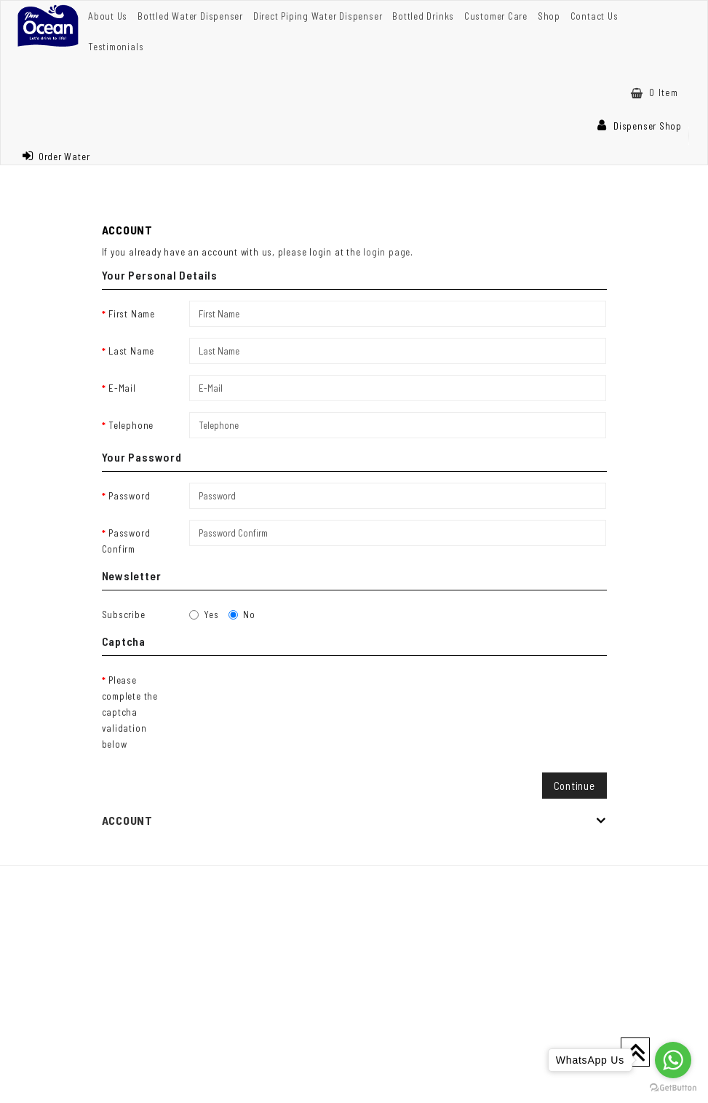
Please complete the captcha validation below (130, 712)
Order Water (56, 156)
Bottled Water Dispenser (190, 16)
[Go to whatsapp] (673, 1060)
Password (129, 496)
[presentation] (299, 695)
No (241, 614)
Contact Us (594, 16)
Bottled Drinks (423, 16)
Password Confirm (126, 541)
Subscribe (124, 614)
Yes (203, 614)
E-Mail (122, 388)
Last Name (131, 351)
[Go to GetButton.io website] (673, 1088)
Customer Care (496, 16)
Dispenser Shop (639, 126)
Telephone (131, 425)
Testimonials (115, 46)
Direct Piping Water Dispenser (318, 16)
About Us (107, 16)
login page (386, 252)
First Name (131, 314)
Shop (549, 16)
